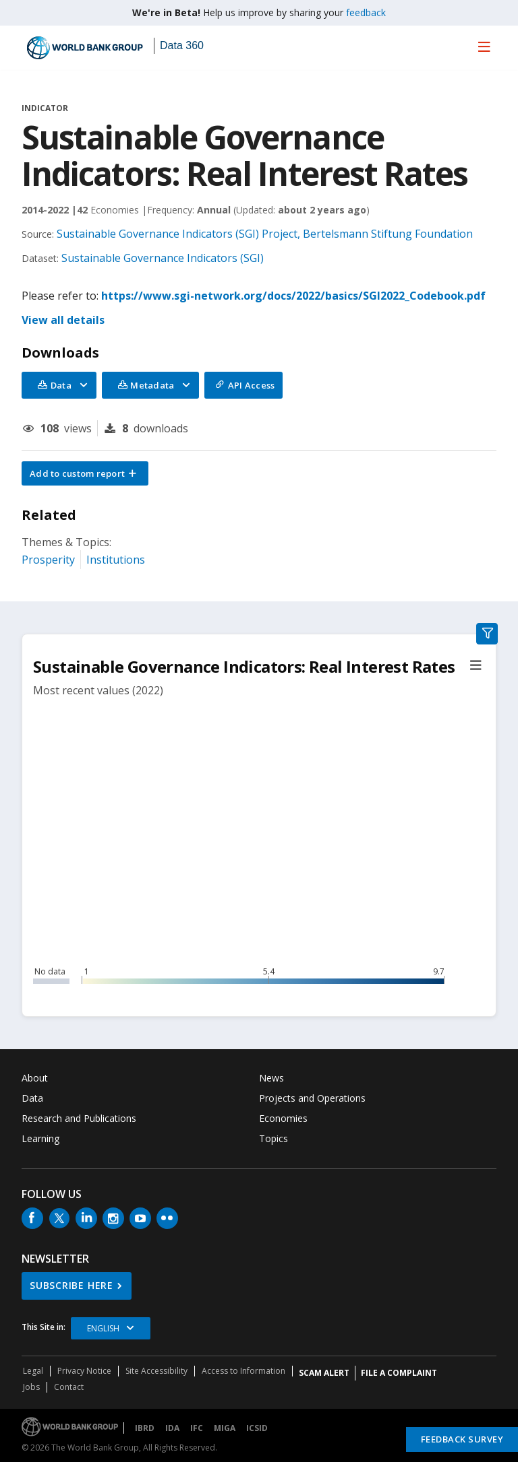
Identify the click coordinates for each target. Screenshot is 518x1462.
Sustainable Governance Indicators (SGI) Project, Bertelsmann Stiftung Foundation (265, 233)
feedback (366, 12)
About (35, 1077)
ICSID (257, 1428)
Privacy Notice (84, 1370)
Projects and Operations (312, 1098)
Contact (69, 1387)
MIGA (224, 1428)
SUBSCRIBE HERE (71, 1285)
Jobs (31, 1387)
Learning (40, 1138)
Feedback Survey (462, 1439)
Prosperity (48, 559)
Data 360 (182, 45)
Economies (283, 1118)
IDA (172, 1428)
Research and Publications (79, 1118)
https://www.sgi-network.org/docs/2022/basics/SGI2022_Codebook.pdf (293, 295)
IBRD (144, 1428)
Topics (273, 1138)
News (271, 1077)
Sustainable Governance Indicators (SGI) (162, 258)
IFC (196, 1428)
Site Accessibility (156, 1370)
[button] (85, 473)
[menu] (484, 46)
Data (32, 1098)
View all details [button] (63, 319)
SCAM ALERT (324, 1372)
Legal (33, 1370)
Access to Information (243, 1370)
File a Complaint (399, 1372)
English (103, 1328)
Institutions (115, 559)
